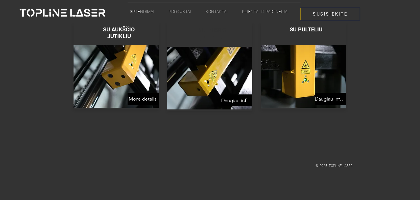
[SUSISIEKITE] (330, 14)
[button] (185, 9)
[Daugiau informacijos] (236, 100)
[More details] (143, 99)
